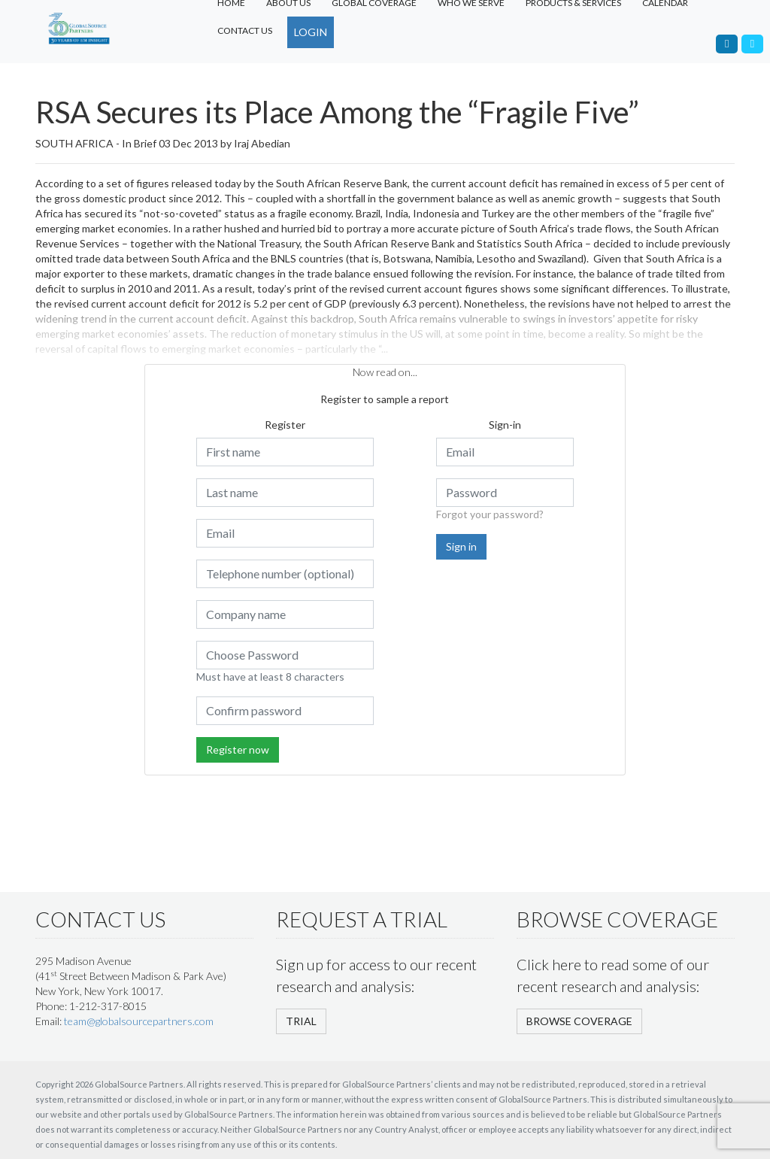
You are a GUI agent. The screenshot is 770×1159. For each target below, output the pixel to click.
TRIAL (301, 1021)
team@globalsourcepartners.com (139, 1021)
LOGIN (310, 32)
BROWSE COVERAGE (579, 1021)
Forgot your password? (490, 514)
